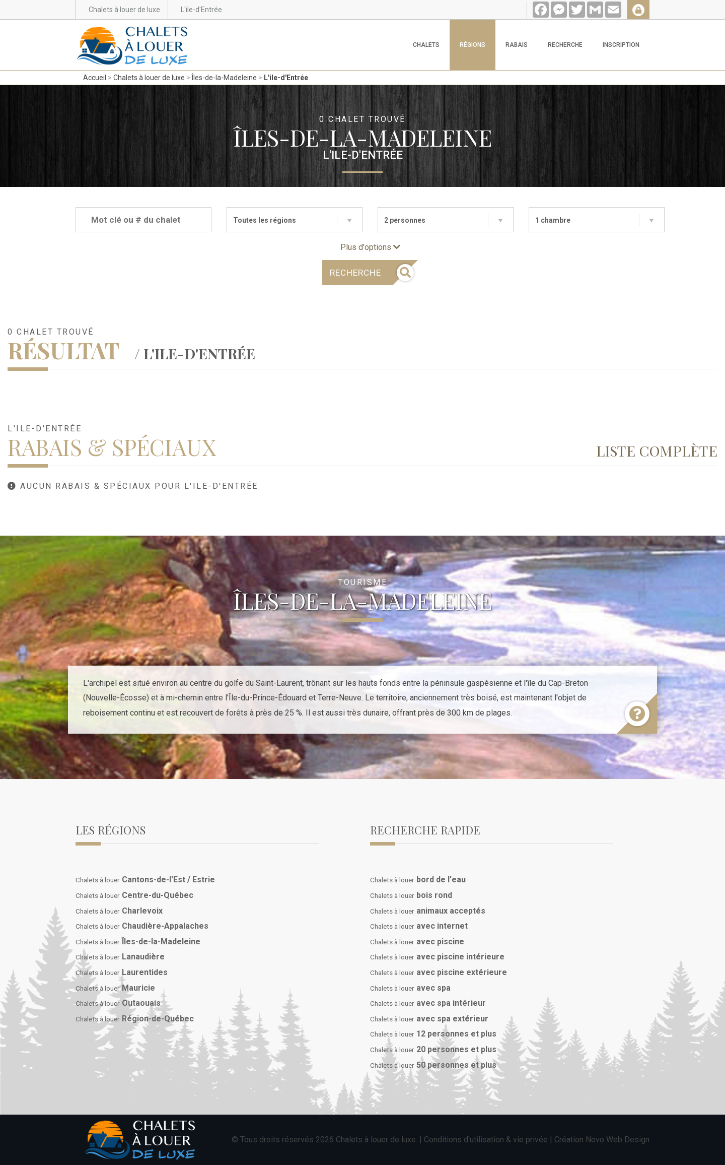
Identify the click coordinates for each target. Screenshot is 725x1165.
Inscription (621, 44)
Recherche (565, 44)
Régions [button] (472, 44)
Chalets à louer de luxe (149, 78)
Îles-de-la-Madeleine (224, 78)
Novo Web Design (617, 1139)
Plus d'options (370, 247)
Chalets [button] (426, 44)
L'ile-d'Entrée (286, 78)
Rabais (516, 44)
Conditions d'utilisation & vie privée (486, 1139)
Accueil (94, 78)
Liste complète (656, 450)
